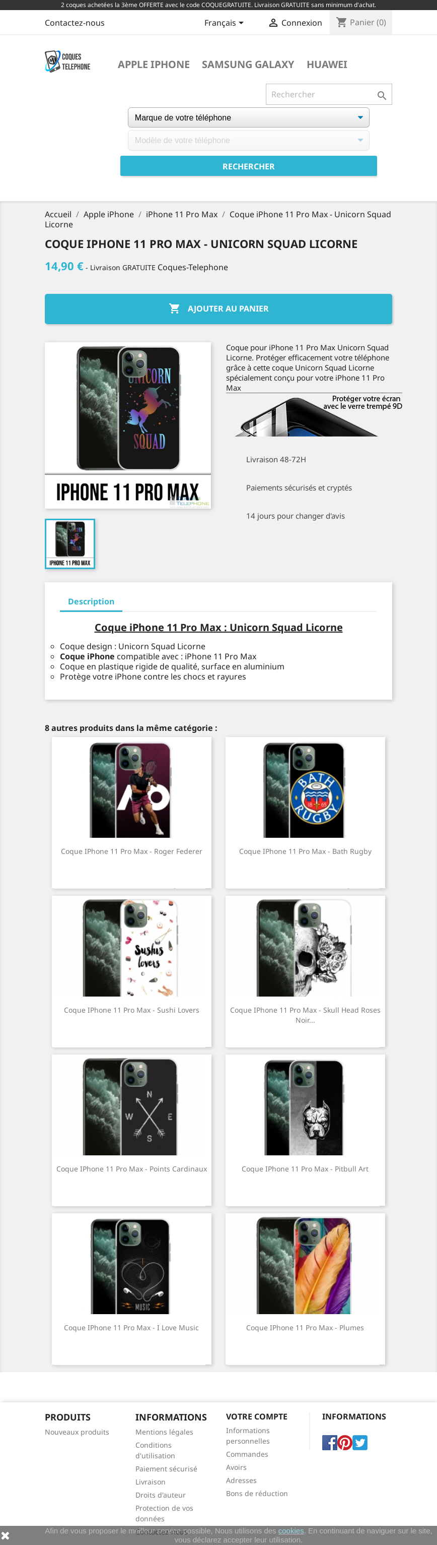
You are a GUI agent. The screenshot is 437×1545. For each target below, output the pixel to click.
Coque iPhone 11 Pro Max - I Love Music (131, 1327)
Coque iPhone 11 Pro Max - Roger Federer (131, 851)
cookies (291, 1530)
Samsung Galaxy (248, 64)
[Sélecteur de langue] (225, 24)
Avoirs (236, 1467)
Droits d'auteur (160, 1495)
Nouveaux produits (77, 1432)
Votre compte (256, 1416)
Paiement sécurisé (166, 1468)
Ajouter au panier (219, 309)
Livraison (150, 1482)
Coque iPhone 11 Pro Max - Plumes (305, 1327)
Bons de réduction (257, 1493)
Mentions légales (164, 1432)
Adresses (241, 1480)
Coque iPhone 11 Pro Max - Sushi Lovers (131, 1010)
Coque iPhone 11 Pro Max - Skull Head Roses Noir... (305, 1015)
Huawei (327, 64)
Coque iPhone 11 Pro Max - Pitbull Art (305, 1168)
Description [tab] (91, 601)
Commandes (247, 1454)
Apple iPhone (154, 64)
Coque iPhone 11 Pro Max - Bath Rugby (305, 851)
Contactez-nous (75, 22)
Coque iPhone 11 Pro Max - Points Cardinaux (131, 1168)
